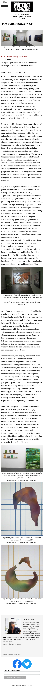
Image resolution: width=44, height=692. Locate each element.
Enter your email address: (12, 670)
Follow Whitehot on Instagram (12, 644)
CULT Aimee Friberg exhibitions (14, 57)
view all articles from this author (12, 654)
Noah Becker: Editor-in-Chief (22, 685)
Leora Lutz (26, 622)
